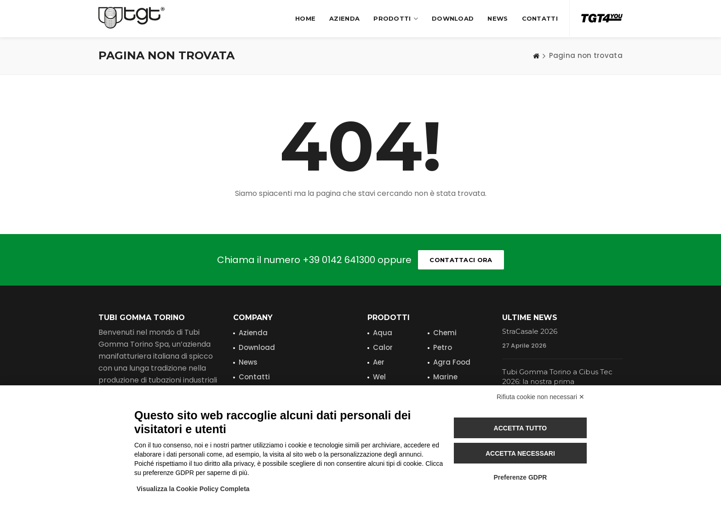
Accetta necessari (520, 453)
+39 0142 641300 (339, 259)
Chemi (445, 333)
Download (453, 18)
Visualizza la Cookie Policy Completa (193, 488)
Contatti (540, 18)
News (497, 18)
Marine (445, 377)
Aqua (382, 333)
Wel (379, 377)
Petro (442, 347)
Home (305, 18)
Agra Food (451, 362)
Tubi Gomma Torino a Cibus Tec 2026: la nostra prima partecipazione (557, 381)
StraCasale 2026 (529, 331)
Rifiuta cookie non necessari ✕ (540, 397)
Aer (378, 362)
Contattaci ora (460, 259)
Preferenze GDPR (520, 477)
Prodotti (395, 18)
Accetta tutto (520, 428)
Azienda (344, 18)
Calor (383, 347)
